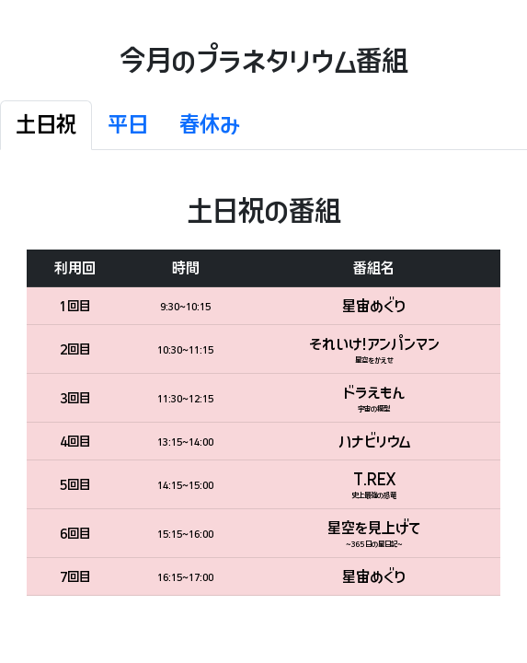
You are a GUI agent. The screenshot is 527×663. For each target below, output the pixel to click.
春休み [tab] (209, 125)
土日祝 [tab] (46, 125)
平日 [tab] (128, 125)
